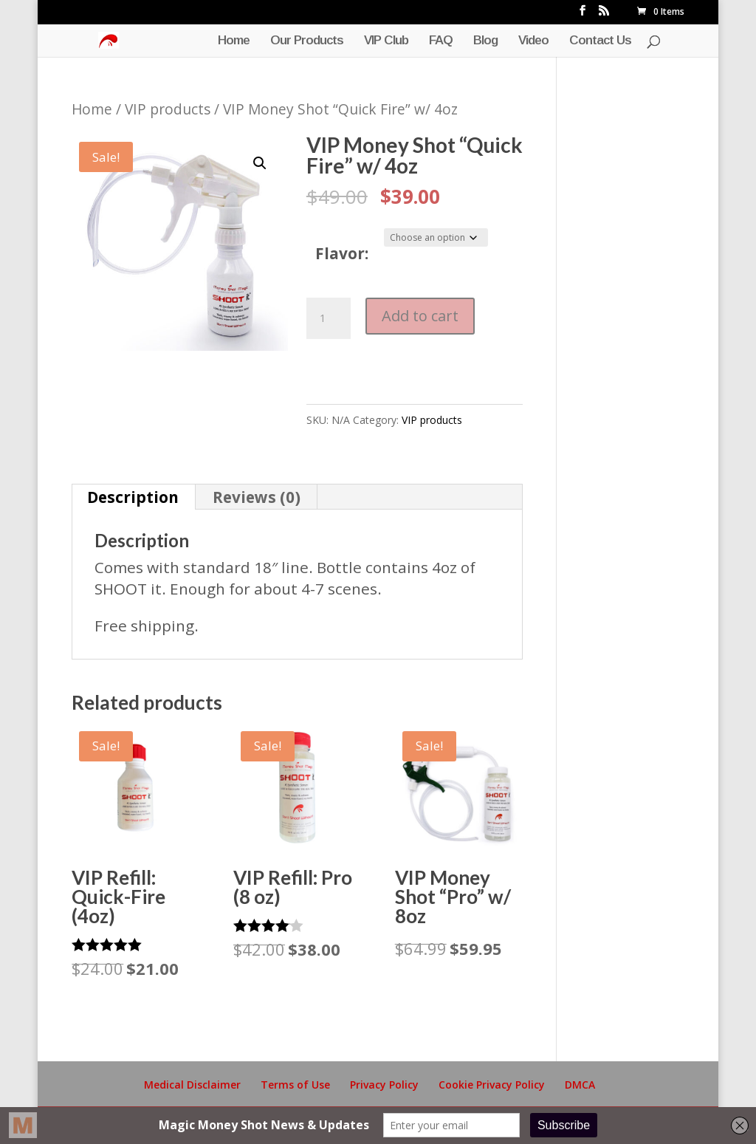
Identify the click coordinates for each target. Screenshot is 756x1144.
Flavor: (341, 253)
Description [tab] (133, 497)
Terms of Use (295, 1085)
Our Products (306, 41)
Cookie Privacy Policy (492, 1085)
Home (234, 41)
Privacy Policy (384, 1085)
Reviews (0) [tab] (256, 497)
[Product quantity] (328, 318)
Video (533, 41)
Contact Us (600, 41)
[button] (260, 163)
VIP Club (386, 41)
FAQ (441, 41)
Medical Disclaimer (192, 1085)
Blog (485, 41)
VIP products (167, 109)
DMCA (580, 1085)
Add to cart (420, 316)
